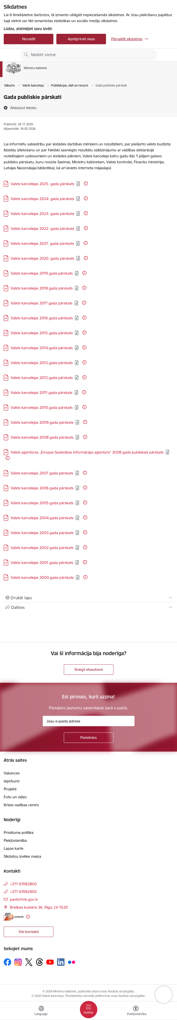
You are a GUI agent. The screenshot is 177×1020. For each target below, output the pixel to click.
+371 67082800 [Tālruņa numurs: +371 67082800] (23, 884)
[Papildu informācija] (86, 183)
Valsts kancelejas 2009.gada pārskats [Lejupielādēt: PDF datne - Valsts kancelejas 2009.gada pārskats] (42, 422)
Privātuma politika (19, 832)
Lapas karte (13, 848)
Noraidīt (28, 39)
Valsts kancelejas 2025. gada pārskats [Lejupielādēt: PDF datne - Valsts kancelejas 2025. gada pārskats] (42, 183)
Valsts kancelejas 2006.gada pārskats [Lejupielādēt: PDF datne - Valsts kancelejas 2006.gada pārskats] (42, 488)
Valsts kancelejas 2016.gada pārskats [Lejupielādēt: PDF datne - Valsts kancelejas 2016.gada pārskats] (42, 318)
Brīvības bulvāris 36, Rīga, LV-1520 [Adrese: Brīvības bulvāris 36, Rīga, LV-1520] (39, 907)
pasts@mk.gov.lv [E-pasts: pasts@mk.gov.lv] (24, 899)
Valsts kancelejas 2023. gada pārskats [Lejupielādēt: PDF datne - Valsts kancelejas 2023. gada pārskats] (42, 213)
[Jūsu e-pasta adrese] (89, 721)
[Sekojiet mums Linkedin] (61, 962)
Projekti (10, 789)
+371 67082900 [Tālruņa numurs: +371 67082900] (23, 891)
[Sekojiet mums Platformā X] (29, 962)
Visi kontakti (29, 931)
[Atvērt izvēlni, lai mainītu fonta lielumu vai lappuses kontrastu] (135, 1011)
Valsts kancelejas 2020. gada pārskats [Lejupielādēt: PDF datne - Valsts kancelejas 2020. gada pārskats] (42, 258)
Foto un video (15, 797)
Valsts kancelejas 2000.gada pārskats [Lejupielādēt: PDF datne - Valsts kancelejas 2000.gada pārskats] (42, 577)
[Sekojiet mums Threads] (39, 962)
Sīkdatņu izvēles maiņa (22, 856)
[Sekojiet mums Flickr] (71, 962)
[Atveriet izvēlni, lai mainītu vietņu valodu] (41, 1011)
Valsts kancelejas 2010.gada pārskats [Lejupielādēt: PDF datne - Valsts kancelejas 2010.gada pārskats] (42, 407)
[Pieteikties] (88, 737)
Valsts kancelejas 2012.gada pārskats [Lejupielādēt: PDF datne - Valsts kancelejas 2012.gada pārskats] (42, 377)
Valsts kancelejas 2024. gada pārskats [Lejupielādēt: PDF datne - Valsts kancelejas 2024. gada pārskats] (42, 198)
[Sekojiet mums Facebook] (7, 962)
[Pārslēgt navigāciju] (88, 1009)
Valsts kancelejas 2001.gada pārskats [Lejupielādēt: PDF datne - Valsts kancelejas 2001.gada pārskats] (42, 562)
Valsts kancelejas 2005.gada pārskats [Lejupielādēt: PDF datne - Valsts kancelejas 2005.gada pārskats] (42, 503)
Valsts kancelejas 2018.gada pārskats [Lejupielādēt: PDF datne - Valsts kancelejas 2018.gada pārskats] (42, 288)
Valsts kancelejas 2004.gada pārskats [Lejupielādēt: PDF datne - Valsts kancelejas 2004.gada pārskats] (42, 517)
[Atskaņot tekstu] (23, 108)
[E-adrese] (14, 917)
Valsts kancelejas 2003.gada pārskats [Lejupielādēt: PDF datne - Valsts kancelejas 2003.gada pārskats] (42, 532)
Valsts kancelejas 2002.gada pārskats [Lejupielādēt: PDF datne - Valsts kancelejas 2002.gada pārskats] (42, 547)
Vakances (12, 773)
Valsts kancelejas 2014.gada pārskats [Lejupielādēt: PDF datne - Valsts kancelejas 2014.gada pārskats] (42, 347)
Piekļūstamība (15, 840)
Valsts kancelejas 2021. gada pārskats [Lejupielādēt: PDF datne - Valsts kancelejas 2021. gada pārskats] (42, 243)
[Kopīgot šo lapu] (88, 607)
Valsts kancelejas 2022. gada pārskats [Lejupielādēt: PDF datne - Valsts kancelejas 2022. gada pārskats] (42, 228)
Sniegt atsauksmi (88, 669)
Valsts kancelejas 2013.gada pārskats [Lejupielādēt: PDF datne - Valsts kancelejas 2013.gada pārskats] (42, 362)
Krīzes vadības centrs (21, 805)
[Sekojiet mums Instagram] (18, 962)
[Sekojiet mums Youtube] (50, 962)
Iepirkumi (11, 781)
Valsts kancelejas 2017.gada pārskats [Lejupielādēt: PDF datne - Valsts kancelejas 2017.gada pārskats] (41, 303)
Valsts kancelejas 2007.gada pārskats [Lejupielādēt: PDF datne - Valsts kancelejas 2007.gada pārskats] (42, 473)
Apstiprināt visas (81, 39)
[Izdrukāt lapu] (88, 597)
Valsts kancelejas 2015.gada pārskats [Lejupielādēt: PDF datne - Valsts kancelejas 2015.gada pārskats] (42, 333)
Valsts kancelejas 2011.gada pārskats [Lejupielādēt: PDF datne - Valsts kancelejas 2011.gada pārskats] (41, 392)
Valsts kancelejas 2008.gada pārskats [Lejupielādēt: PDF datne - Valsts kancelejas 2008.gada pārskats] (42, 437)
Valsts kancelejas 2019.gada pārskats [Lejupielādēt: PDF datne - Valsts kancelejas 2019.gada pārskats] (42, 273)
